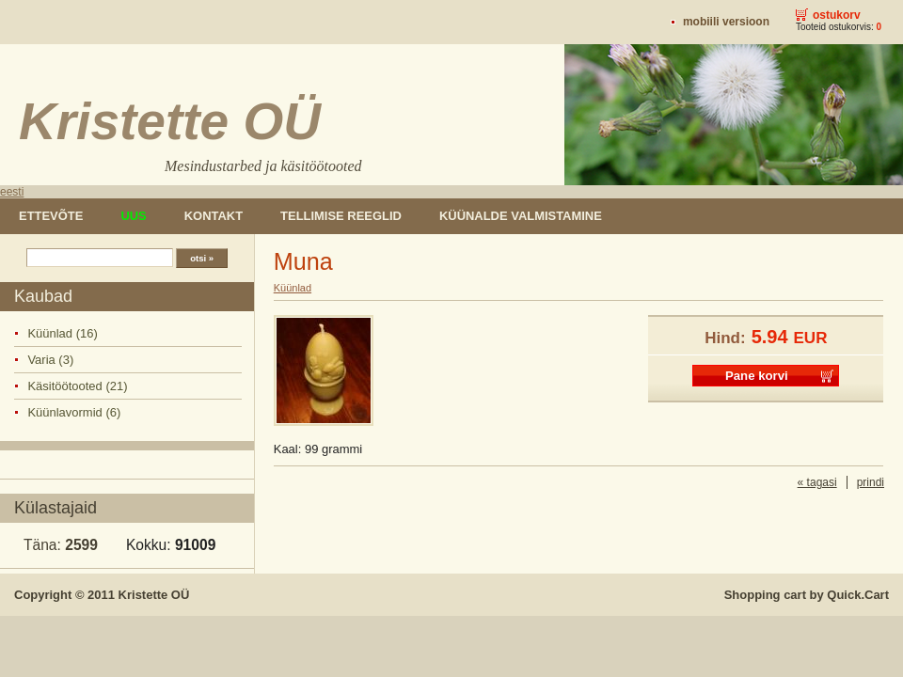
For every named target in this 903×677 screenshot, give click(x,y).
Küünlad (292, 287)
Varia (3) (50, 360)
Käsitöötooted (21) (77, 386)
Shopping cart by (806, 595)
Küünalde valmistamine (520, 216)
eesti (12, 191)
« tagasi (817, 482)
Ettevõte (51, 216)
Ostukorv (837, 15)
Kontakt (213, 216)
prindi (870, 482)
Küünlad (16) (62, 333)
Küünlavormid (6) (73, 412)
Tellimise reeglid (341, 216)
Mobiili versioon (726, 21)
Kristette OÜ (154, 595)
